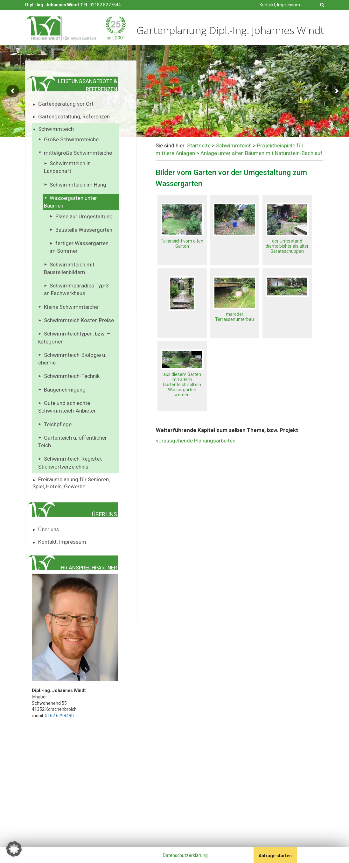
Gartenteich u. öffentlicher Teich (72, 442)
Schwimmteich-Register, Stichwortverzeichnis (70, 463)
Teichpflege (58, 424)
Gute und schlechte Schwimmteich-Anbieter (67, 407)
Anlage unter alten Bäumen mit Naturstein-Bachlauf (261, 153)
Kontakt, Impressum (280, 4)
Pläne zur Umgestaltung (84, 216)
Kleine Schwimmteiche (71, 307)
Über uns (48, 529)
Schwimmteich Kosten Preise (79, 320)
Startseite (199, 145)
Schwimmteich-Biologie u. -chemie (74, 359)
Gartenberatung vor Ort (66, 104)
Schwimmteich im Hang (78, 184)
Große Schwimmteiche (71, 139)
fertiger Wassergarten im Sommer (79, 247)
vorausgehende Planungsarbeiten (195, 440)
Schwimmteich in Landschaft (67, 167)
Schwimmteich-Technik (72, 376)
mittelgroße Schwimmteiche (78, 153)
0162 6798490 (59, 715)
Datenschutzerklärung (185, 855)
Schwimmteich (56, 129)
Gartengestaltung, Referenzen (74, 116)
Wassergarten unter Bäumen (70, 202)
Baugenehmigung (65, 389)
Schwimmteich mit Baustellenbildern (69, 268)
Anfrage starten (275, 855)
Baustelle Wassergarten (83, 230)
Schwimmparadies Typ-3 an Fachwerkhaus (76, 289)
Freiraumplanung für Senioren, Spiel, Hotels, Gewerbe (71, 483)
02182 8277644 (105, 4)
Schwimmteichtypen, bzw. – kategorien (74, 337)
